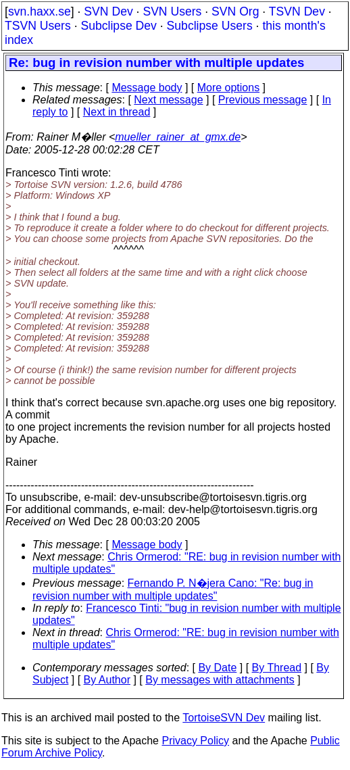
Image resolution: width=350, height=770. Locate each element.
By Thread (277, 667)
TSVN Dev (297, 11)
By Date (217, 667)
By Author (107, 679)
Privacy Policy (195, 740)
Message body (146, 87)
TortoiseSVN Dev (223, 717)
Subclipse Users (210, 25)
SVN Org (235, 11)
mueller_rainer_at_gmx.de (178, 137)
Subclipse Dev (118, 25)
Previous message (262, 99)
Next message (168, 99)
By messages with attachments (220, 679)
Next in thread (117, 112)
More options (228, 87)
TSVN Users (38, 25)
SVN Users (172, 11)
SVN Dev (108, 11)
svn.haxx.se (39, 11)
